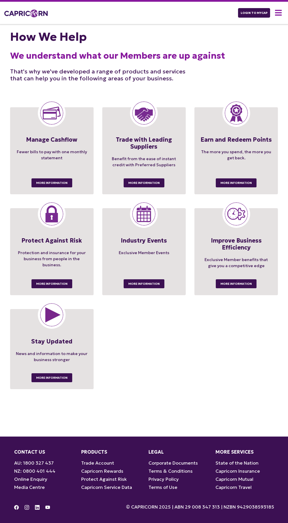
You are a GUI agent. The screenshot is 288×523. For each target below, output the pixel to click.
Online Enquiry (30, 479)
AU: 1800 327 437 (34, 463)
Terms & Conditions (170, 471)
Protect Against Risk (104, 479)
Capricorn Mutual (234, 479)
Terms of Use (162, 487)
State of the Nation (237, 463)
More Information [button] (52, 183)
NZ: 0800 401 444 (34, 471)
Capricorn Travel (233, 487)
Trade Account (97, 463)
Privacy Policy (163, 479)
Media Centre (29, 487)
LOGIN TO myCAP (254, 13)
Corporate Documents (173, 463)
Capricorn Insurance (237, 471)
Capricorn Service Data (106, 487)
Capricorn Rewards (102, 471)
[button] (279, 13)
